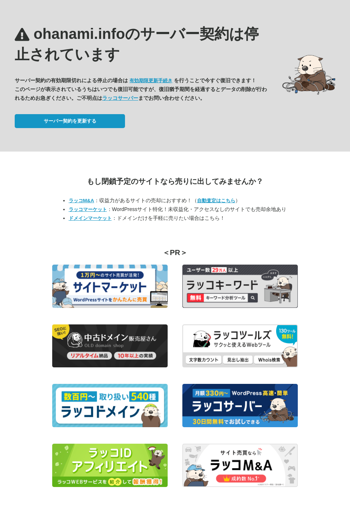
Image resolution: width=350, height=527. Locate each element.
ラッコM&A (81, 200)
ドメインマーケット (90, 218)
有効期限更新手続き (150, 80)
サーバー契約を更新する (70, 121)
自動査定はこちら (216, 200)
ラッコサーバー (120, 98)
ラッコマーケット (88, 209)
